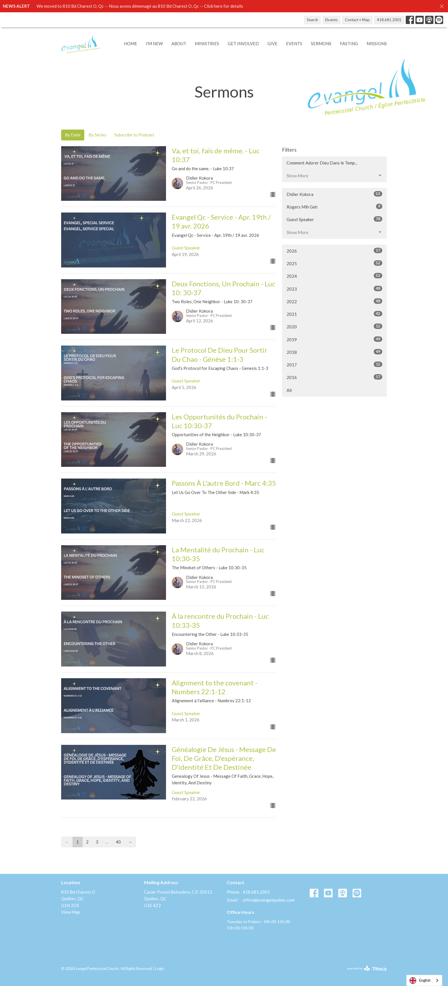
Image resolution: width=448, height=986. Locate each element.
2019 (334, 339)
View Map (70, 911)
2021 (334, 314)
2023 (334, 288)
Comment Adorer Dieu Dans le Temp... (322, 162)
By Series (97, 134)
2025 (334, 263)
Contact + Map (357, 19)
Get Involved (243, 43)
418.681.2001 (389, 19)
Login (159, 968)
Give (272, 43)
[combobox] (424, 980)
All (289, 390)
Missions (377, 43)
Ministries (207, 43)
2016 (334, 377)
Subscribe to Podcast (134, 134)
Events (294, 43)
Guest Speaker (334, 219)
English (420, 980)
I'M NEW (154, 43)
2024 (334, 276)
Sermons (321, 43)
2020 (334, 326)
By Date (73, 134)
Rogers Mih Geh (334, 206)
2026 (334, 250)
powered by (367, 968)
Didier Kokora (334, 194)
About (178, 43)
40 (118, 841)
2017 (334, 364)
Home (130, 43)
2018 (334, 352)
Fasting (349, 43)
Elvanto (331, 19)
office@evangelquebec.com (269, 899)
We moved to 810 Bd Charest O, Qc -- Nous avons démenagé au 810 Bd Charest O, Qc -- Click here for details (140, 6)
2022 (334, 301)
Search (312, 19)
